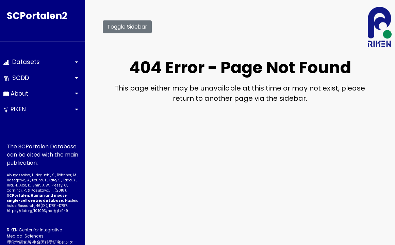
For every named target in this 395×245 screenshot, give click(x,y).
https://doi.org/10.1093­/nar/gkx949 (37, 210)
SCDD (16, 78)
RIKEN (14, 109)
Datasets (21, 62)
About (15, 93)
